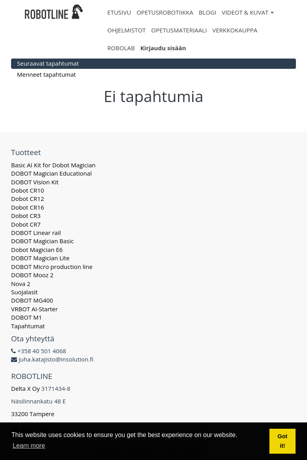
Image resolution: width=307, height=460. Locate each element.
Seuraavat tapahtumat (48, 63)
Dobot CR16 (27, 207)
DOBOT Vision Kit (35, 182)
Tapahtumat (28, 326)
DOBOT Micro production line (52, 267)
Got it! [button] (283, 441)
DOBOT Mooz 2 (32, 275)
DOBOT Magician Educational (51, 173)
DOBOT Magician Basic (42, 241)
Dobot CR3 (26, 216)
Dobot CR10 (27, 190)
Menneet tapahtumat (46, 74)
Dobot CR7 (26, 224)
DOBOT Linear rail (36, 233)
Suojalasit (24, 292)
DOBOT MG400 (32, 300)
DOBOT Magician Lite (40, 258)
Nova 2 (20, 284)
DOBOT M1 (26, 317)
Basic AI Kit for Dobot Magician (53, 165)
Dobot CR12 (27, 199)
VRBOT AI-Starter (34, 309)
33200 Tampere (33, 414)
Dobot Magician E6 (37, 250)
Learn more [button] (29, 445)
